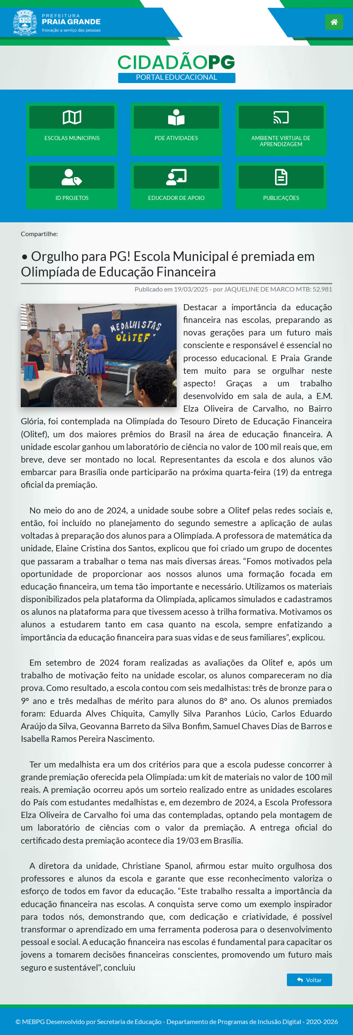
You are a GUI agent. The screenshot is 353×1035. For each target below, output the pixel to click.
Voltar (309, 979)
